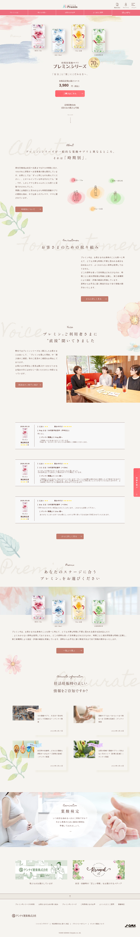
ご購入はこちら (70, 93)
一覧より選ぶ (69, 651)
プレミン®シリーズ (69, 904)
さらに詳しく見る (94, 299)
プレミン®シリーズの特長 (25, 904)
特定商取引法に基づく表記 (60, 924)
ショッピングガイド (42, 923)
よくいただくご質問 (106, 904)
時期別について (28, 209)
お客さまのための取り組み (48, 904)
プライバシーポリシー (80, 924)
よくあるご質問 (98, 13)
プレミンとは (14, 13)
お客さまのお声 (70, 13)
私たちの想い (42, 13)
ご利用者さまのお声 (88, 904)
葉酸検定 (121, 904)
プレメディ (126, 13)
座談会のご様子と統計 (28, 385)
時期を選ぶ (137, 470)
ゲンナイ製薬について (97, 924)
